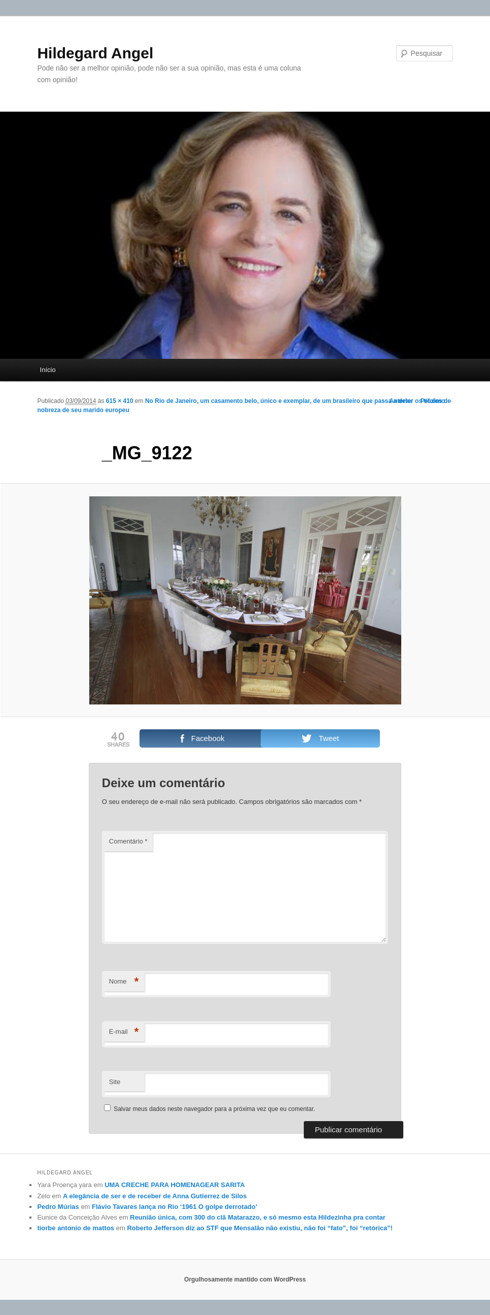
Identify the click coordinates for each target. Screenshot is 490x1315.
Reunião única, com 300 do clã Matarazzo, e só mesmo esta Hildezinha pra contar (258, 1217)
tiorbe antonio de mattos (75, 1228)
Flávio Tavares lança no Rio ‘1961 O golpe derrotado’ (174, 1206)
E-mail (124, 1032)
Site (114, 1082)
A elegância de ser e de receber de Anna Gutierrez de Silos (155, 1196)
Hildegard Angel (95, 53)
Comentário (128, 841)
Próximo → (436, 400)
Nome (124, 981)
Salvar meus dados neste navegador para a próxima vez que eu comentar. (214, 1108)
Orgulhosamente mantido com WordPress (245, 1279)
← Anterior (397, 400)
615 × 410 (119, 400)
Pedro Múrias (58, 1206)
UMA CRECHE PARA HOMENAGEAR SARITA (174, 1185)
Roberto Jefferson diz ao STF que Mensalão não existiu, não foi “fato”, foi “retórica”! (260, 1228)
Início (48, 370)
